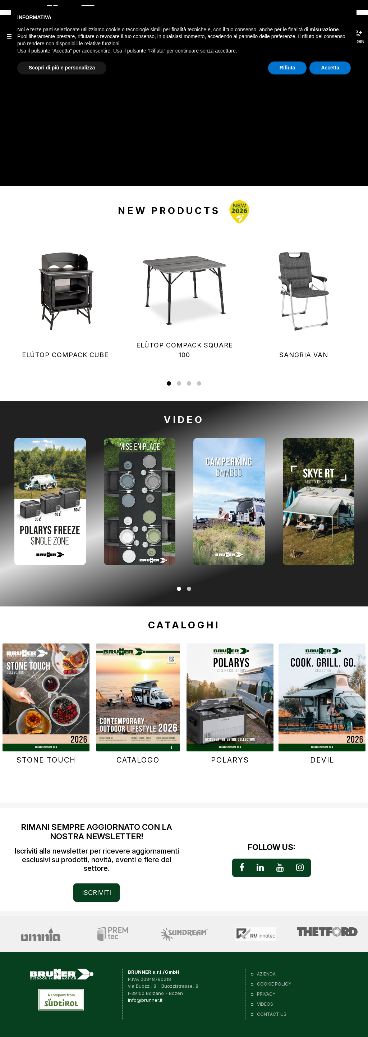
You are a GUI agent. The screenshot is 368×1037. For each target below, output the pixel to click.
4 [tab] (199, 384)
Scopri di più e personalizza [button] (62, 68)
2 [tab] (179, 384)
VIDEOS (265, 1004)
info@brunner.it (145, 1000)
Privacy (266, 994)
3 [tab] (189, 384)
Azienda (266, 974)
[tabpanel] (65, 298)
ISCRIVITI (96, 892)
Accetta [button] (330, 68)
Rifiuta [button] (287, 68)
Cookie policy (274, 984)
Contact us (271, 1014)
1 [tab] (169, 384)
